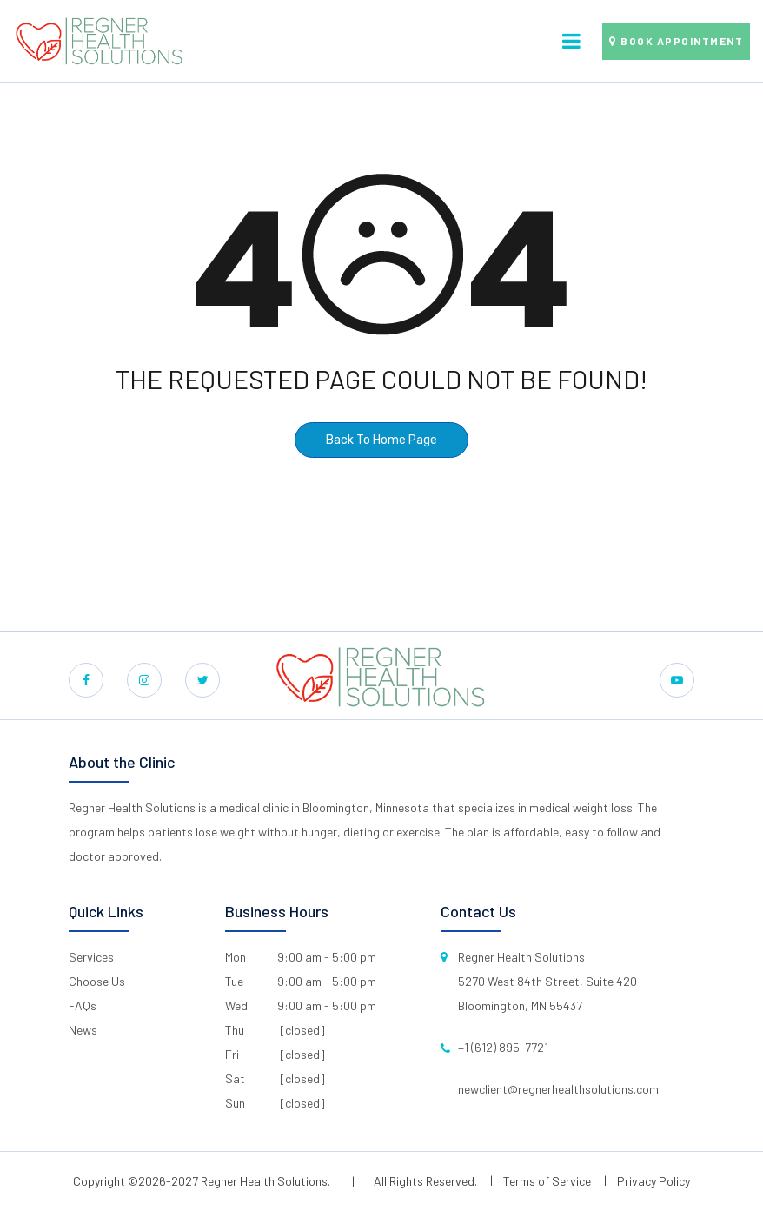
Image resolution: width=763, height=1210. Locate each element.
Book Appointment (681, 41)
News (83, 1029)
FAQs (82, 1005)
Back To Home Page (381, 440)
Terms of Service (547, 1181)
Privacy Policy (653, 1181)
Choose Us (97, 981)
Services (91, 956)
